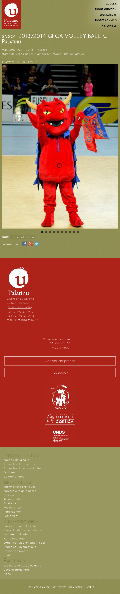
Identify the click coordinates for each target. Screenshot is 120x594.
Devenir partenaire (16, 569)
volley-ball (18, 237)
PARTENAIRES (109, 25)
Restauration (12, 507)
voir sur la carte (20, 307)
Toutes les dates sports (19, 464)
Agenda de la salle (16, 460)
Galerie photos (13, 476)
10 (78, 232)
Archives (9, 472)
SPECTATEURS (108, 14)
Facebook (60, 372)
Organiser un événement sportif (25, 542)
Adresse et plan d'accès (19, 491)
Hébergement (13, 511)
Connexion (59, 586)
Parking (8, 495)
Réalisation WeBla (81, 586)
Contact (8, 555)
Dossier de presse (60, 361)
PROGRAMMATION (106, 9)
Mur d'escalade (14, 538)
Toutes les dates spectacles (22, 468)
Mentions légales (37, 586)
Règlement (10, 515)
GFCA (30, 237)
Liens (7, 573)
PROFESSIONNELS (106, 20)
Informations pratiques (19, 486)
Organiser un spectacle (19, 546)
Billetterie (9, 503)
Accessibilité (12, 499)
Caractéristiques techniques (23, 530)
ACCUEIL (111, 3)
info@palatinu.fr (26, 319)
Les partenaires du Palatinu (22, 565)
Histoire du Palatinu (16, 534)
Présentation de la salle (19, 526)
